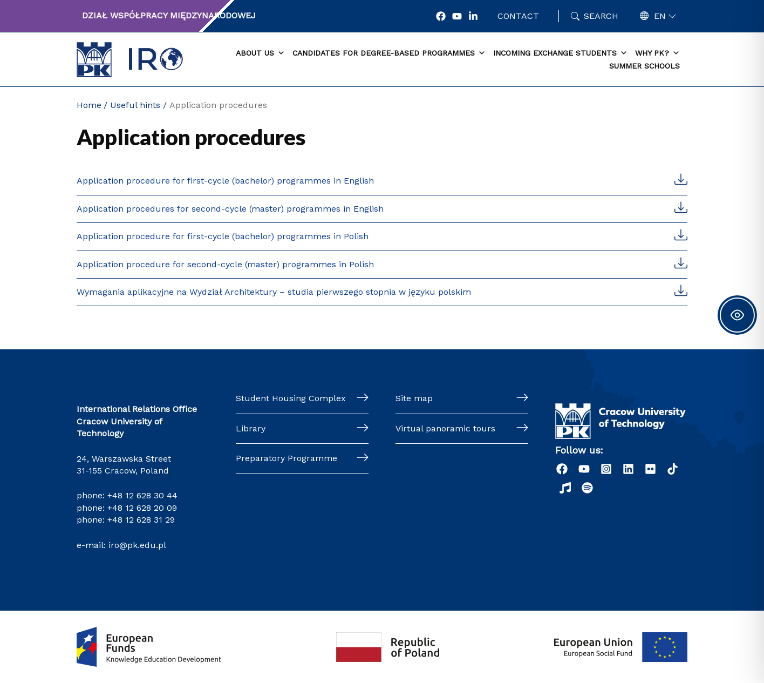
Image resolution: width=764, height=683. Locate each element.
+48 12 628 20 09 (142, 508)
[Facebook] (441, 16)
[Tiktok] (672, 469)
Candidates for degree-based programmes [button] (389, 53)
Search (601, 16)
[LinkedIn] (628, 469)
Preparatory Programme (286, 458)
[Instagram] (606, 469)
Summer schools (644, 66)
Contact (518, 16)
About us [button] (260, 53)
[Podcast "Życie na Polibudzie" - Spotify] (587, 488)
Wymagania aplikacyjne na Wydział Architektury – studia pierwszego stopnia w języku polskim (274, 292)
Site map (414, 398)
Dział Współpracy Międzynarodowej (169, 15)
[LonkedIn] (473, 16)
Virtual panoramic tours (445, 428)
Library (250, 428)
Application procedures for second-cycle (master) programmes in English (230, 209)
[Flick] (650, 469)
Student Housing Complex (291, 398)
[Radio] (565, 488)
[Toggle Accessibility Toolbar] (737, 315)
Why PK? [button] (657, 53)
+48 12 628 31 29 (141, 520)
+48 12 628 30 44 (142, 495)
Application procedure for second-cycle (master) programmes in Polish (225, 264)
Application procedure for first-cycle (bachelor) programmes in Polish (223, 236)
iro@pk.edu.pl (137, 545)
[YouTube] (457, 16)
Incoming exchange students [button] (560, 53)
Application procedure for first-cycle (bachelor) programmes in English (225, 180)
